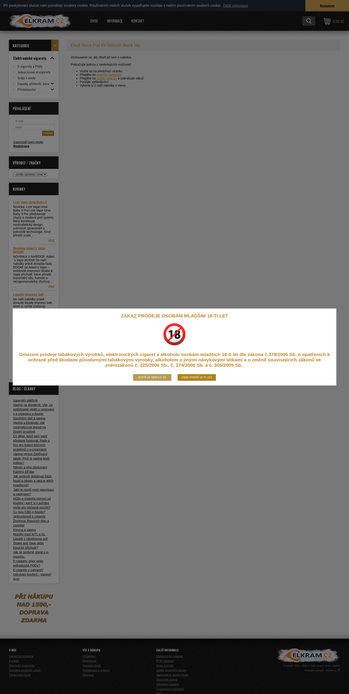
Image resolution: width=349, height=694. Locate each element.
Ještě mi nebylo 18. (152, 377)
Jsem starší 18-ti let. (196, 377)
